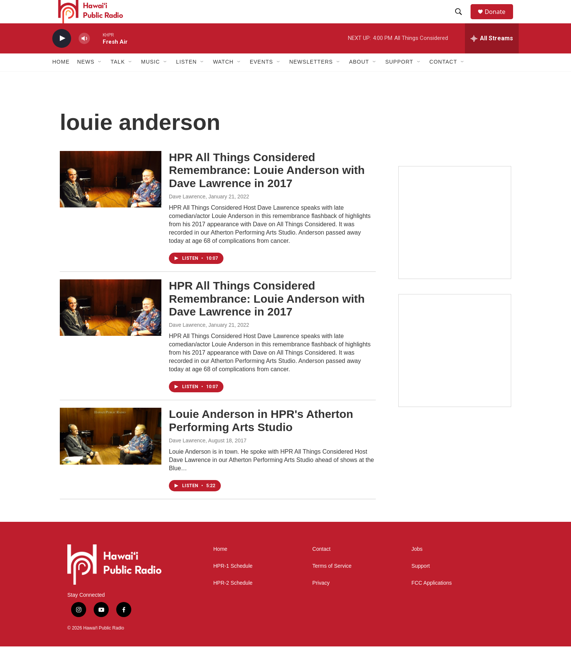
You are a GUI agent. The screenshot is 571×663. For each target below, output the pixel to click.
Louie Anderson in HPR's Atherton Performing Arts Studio (261, 437)
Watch (223, 78)
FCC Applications (432, 599)
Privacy (321, 599)
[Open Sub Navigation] (100, 78)
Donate (499, 20)
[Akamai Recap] (455, 367)
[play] (62, 54)
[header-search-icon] (462, 20)
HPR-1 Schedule (232, 582)
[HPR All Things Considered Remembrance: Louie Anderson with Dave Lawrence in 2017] (110, 195)
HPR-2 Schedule (232, 599)
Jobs (417, 565)
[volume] (84, 54)
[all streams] (492, 55)
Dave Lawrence (187, 213)
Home (61, 78)
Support (421, 582)
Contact (321, 565)
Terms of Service (331, 582)
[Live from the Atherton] (455, 239)
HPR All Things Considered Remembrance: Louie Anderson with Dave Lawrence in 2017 (267, 186)
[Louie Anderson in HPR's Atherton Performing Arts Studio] (110, 452)
